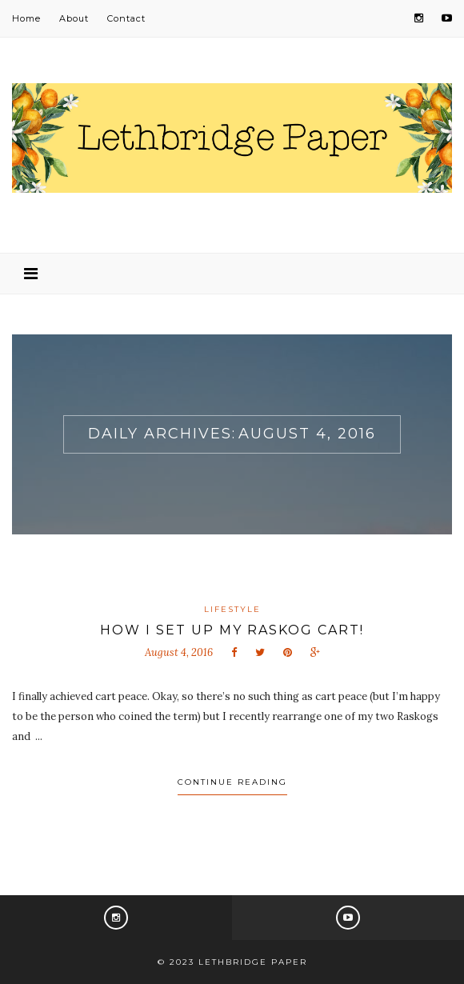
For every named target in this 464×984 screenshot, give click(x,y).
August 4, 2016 (179, 652)
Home (26, 18)
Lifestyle (232, 609)
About (74, 18)
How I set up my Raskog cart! (232, 630)
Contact (126, 18)
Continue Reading (232, 782)
